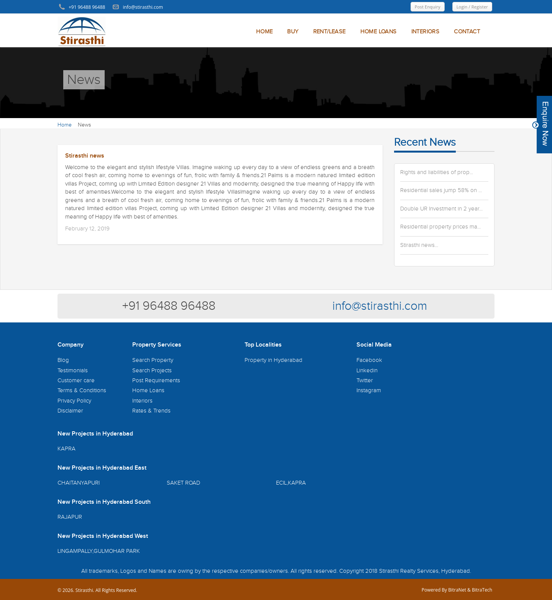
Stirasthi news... (419, 245)
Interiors (142, 401)
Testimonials (73, 370)
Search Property (152, 360)
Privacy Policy (74, 401)
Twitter (364, 380)
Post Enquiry (427, 7)
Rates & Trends (151, 411)
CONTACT (467, 31)
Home (65, 125)
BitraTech (482, 590)
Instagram (368, 390)
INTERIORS (425, 31)
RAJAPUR (70, 517)
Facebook (369, 360)
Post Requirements (156, 380)
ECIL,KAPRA (291, 483)
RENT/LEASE (329, 31)
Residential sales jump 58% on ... (441, 190)
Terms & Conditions (82, 390)
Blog (63, 360)
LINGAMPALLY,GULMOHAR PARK (99, 551)
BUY (292, 31)
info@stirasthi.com (379, 306)
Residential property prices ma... (440, 227)
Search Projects (152, 370)
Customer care (76, 380)
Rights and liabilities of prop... (436, 172)
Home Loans (148, 390)
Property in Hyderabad (273, 360)
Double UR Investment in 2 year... (441, 209)
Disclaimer (70, 411)
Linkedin (367, 370)
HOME (264, 31)
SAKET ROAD (183, 483)
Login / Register (472, 7)
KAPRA (67, 448)
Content (542, 124)
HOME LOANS (378, 31)
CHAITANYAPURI (79, 483)
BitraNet (457, 590)
